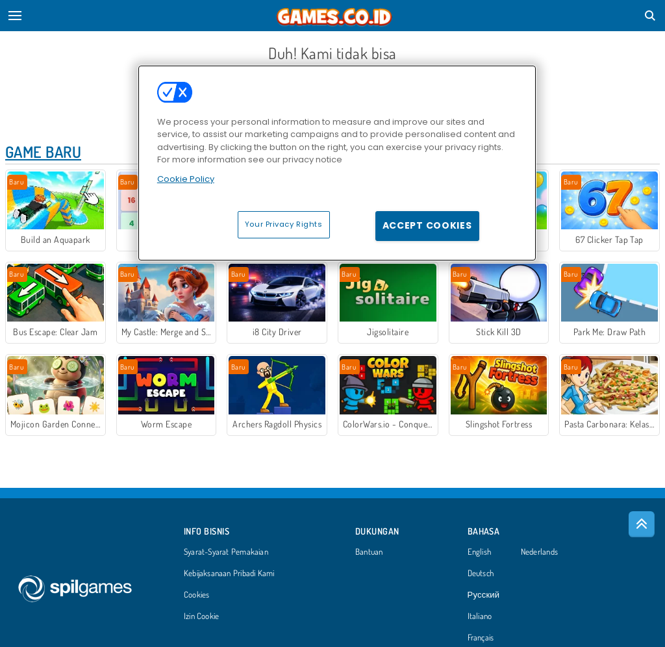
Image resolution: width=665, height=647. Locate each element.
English (480, 552)
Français (481, 637)
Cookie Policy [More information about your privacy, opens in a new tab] (185, 179)
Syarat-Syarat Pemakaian (226, 552)
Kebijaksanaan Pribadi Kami (229, 573)
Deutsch (481, 573)
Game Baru (43, 152)
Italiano (480, 616)
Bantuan (369, 552)
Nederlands (539, 552)
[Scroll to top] (642, 524)
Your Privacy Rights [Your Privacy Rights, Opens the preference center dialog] (284, 224)
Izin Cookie (201, 616)
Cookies (197, 595)
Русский (484, 595)
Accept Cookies (427, 225)
